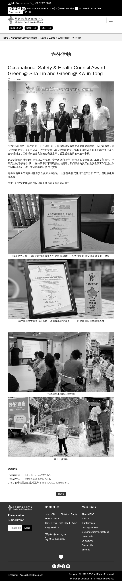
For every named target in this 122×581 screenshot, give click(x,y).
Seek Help (31, 28)
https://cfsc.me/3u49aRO (56, 482)
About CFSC (88, 514)
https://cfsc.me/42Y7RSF (38, 479)
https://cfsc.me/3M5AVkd (38, 475)
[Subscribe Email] (15, 528)
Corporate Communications (24, 38)
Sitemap (86, 549)
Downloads (87, 536)
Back (61, 493)
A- (56, 9)
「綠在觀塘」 (32, 146)
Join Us (85, 518)
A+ (99, 8)
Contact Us (87, 545)
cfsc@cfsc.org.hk (18, 3)
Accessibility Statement (31, 575)
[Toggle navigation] (110, 20)
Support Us (15, 28)
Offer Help (46, 28)
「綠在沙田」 (49, 146)
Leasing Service (90, 527)
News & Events (47, 38)
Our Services (88, 523)
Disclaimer (13, 575)
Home (5, 38)
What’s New (63, 38)
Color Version (15, 12)
